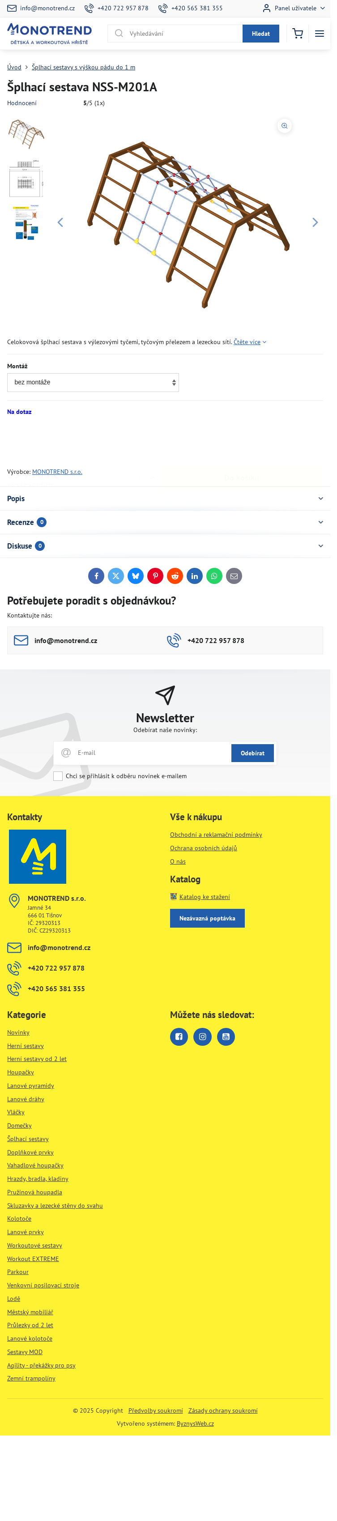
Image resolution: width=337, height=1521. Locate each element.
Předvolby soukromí (155, 1410)
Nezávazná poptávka (207, 918)
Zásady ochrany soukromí (223, 1410)
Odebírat (252, 753)
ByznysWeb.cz (195, 1423)
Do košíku (241, 441)
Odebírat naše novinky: (165, 730)
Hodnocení (22, 103)
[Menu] (319, 34)
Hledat (261, 34)
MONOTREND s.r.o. (57, 472)
